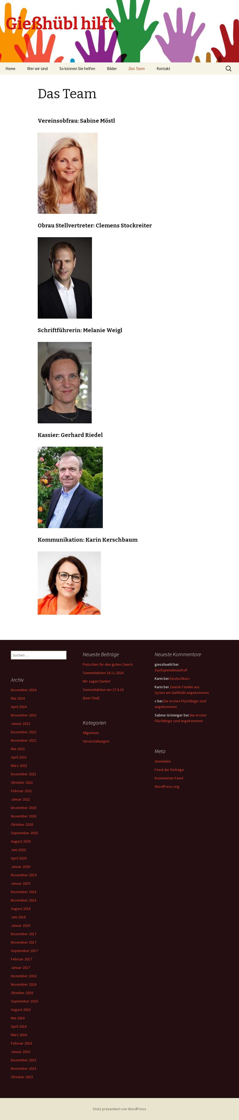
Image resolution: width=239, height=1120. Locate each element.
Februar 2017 (21, 959)
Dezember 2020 (23, 807)
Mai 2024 (18, 698)
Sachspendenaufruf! (171, 670)
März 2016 (19, 1034)
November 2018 (23, 900)
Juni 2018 (18, 917)
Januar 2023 (20, 723)
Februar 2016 (21, 1043)
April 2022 (19, 757)
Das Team (137, 68)
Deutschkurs (180, 678)
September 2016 (24, 1001)
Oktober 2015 (22, 1076)
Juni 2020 (18, 849)
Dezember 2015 (23, 1060)
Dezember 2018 (23, 891)
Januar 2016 (20, 1051)
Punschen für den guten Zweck (108, 664)
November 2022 (23, 740)
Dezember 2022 (23, 731)
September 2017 (24, 950)
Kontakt (163, 68)
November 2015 (23, 1068)
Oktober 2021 (22, 782)
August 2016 (21, 1009)
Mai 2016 (18, 1018)
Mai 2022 (18, 748)
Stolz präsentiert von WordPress (119, 1108)
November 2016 (23, 984)
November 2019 (23, 874)
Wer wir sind (37, 68)
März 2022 (19, 765)
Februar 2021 (21, 790)
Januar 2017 (20, 967)
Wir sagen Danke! (96, 681)
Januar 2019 (20, 883)
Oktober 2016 (22, 992)
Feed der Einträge (169, 769)
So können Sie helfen (77, 68)
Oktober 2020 (22, 824)
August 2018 (21, 908)
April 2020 (19, 858)
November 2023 (23, 715)
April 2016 (19, 1026)
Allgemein (91, 732)
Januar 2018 (20, 925)
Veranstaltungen (96, 741)
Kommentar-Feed (169, 778)
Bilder (112, 68)
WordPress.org (167, 786)
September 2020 (24, 832)
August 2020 (21, 841)
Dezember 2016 (23, 975)
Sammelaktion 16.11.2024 (103, 672)
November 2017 (23, 942)
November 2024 (23, 689)
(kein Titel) (91, 698)
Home (10, 68)
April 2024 (19, 706)
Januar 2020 (20, 866)
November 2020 (23, 816)
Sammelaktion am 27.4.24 (103, 689)
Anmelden (163, 761)
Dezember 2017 (23, 933)
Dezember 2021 (23, 774)
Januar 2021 (20, 799)
